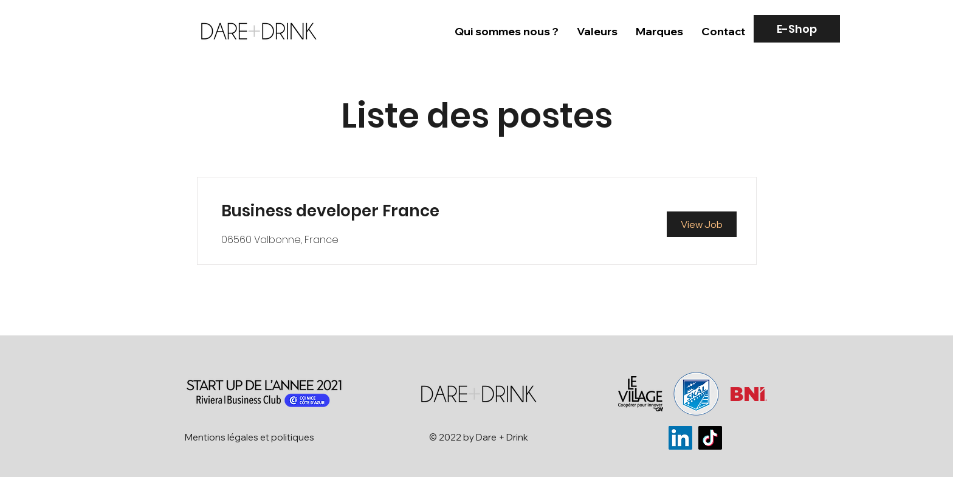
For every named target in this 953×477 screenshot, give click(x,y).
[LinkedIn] (680, 438)
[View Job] (702, 224)
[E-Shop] (797, 29)
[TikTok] (710, 438)
